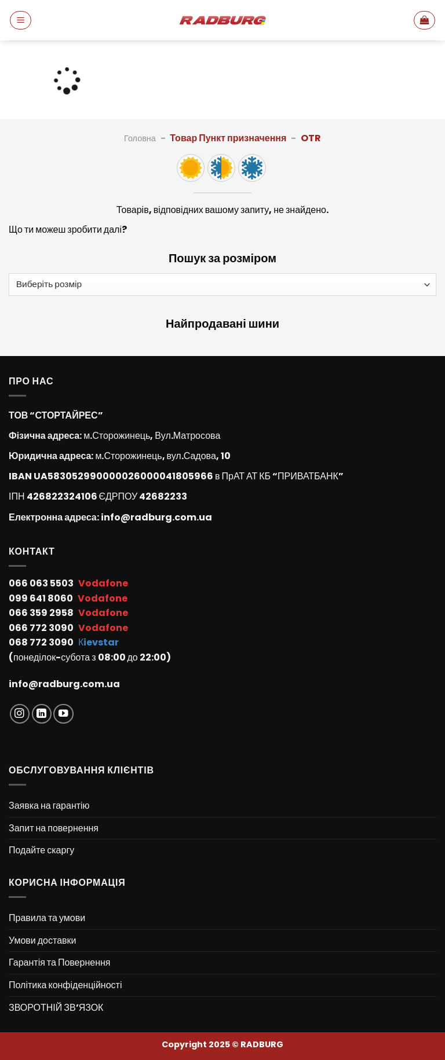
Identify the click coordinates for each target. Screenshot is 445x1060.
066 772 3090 (42, 627)
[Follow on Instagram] (20, 714)
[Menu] (20, 20)
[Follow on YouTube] (63, 714)
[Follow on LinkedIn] (42, 714)
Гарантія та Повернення (59, 962)
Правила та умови (47, 918)
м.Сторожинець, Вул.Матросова (151, 435)
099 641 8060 (42, 598)
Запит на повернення (54, 828)
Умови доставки (42, 940)
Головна (140, 138)
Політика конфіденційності (65, 985)
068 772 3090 (42, 642)
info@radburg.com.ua (156, 517)
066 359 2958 (42, 612)
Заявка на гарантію (49, 805)
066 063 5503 (42, 583)
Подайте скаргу (41, 850)
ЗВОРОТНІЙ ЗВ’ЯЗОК (56, 1007)
